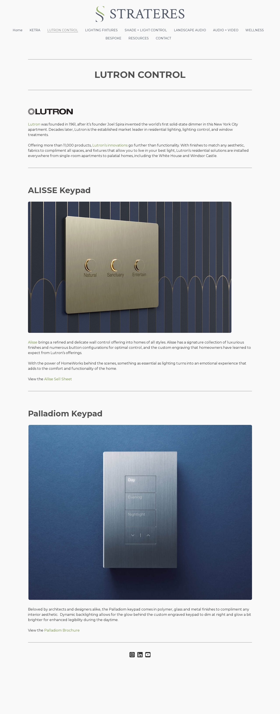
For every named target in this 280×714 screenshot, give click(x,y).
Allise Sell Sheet (58, 379)
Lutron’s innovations (110, 145)
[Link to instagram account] (132, 655)
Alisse (32, 342)
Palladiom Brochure (62, 630)
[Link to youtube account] (147, 655)
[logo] (140, 13)
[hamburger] (8, 6)
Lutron (34, 124)
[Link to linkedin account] (140, 655)
